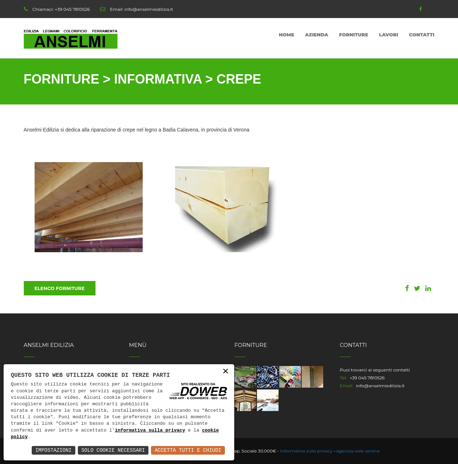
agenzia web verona (358, 451)
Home (286, 34)
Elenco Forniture (60, 288)
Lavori (388, 34)
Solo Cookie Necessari (113, 450)
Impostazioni (53, 450)
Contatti (422, 34)
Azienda (316, 34)
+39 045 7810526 (72, 9)
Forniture (353, 34)
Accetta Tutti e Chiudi (188, 450)
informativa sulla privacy (150, 430)
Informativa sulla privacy (306, 451)
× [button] (225, 371)
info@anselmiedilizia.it (148, 9)
